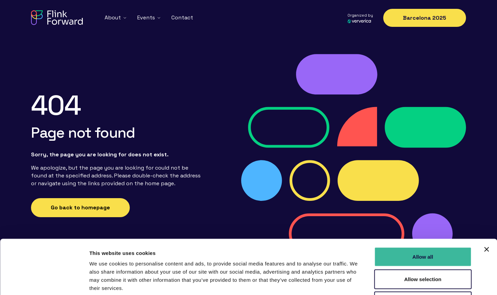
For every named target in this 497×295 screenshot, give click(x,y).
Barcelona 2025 (424, 17)
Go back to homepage (80, 207)
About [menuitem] (113, 17)
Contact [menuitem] (182, 17)
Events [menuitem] (146, 17)
